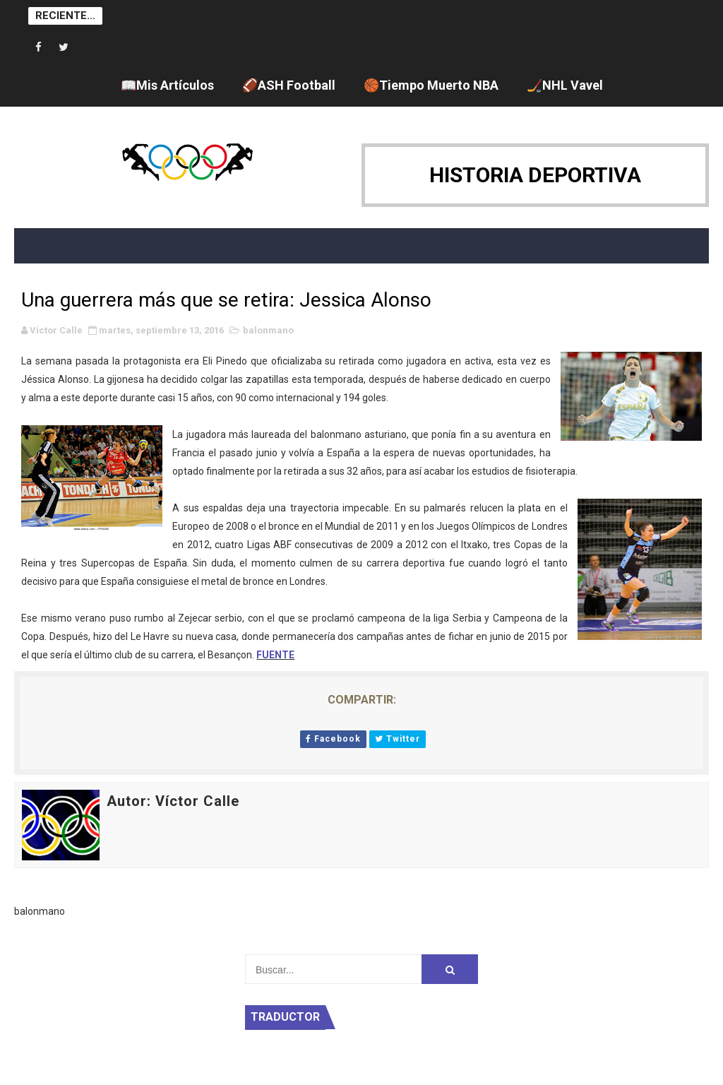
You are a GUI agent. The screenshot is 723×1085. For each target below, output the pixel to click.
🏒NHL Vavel (565, 85)
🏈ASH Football (288, 85)
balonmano (268, 330)
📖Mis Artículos (167, 85)
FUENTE (275, 654)
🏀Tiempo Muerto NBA (431, 85)
